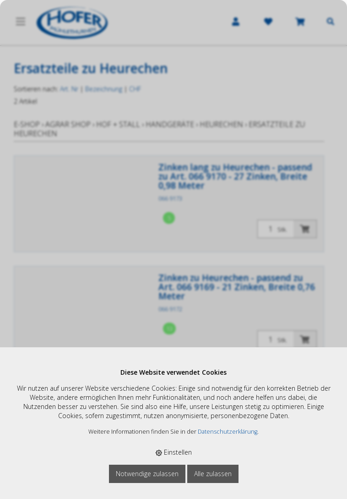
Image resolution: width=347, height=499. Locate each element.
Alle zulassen (213, 473)
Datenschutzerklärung (227, 431)
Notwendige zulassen (147, 473)
